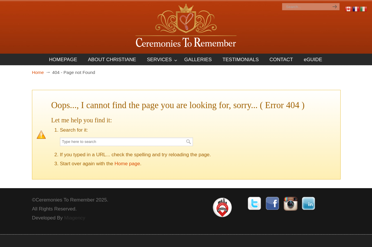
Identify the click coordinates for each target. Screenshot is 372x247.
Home (38, 72)
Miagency (74, 218)
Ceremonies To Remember (186, 26)
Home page (127, 163)
